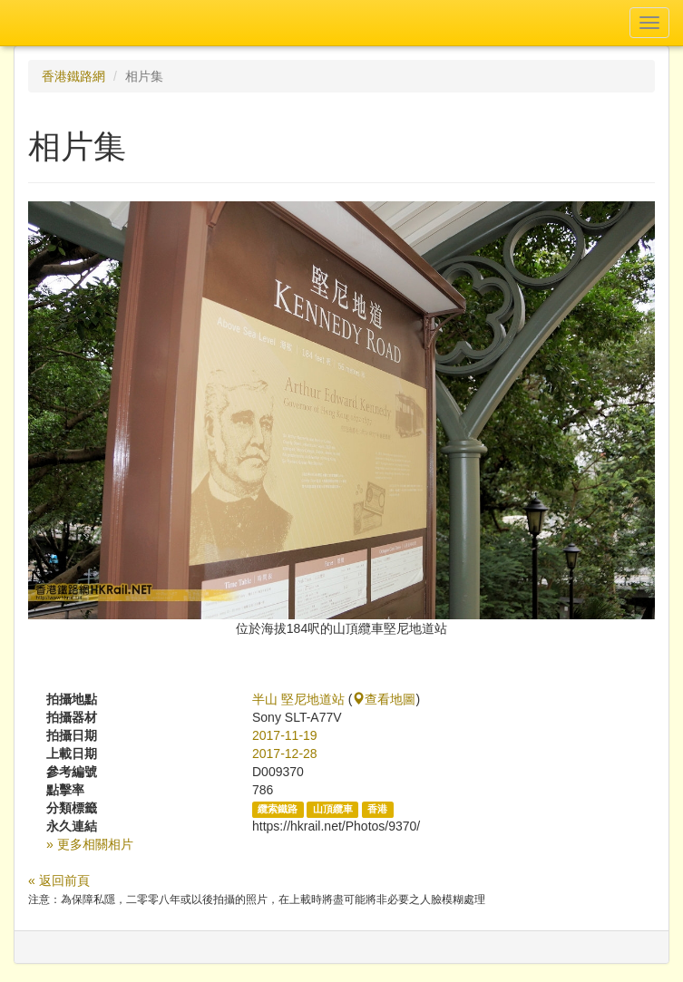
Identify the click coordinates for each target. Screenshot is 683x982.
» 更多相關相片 (89, 844)
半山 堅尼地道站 (298, 699)
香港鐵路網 (73, 76)
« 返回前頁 (59, 880)
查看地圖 (383, 699)
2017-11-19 (284, 735)
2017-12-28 (284, 753)
